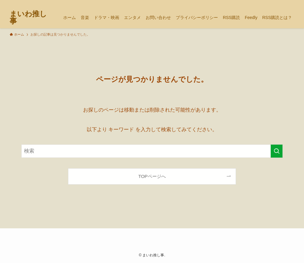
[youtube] (275, 3)
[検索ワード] (152, 151)
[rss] (283, 3)
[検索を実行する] (277, 151)
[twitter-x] (259, 3)
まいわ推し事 (28, 17)
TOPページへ (152, 176)
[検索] (290, 3)
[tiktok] (267, 3)
